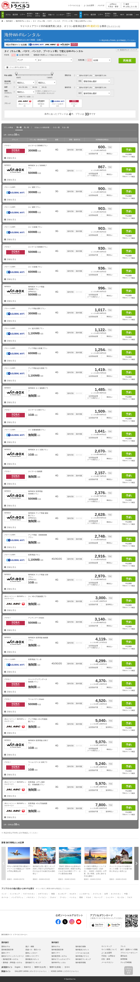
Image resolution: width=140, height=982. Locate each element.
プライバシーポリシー (129, 953)
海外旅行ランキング (83, 959)
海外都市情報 (80, 963)
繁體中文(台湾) (40, 967)
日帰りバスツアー (32, 956)
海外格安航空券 (57, 950)
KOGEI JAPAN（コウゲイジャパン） (65, 971)
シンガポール (84, 894)
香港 (81, 897)
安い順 (19, 127)
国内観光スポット (32, 959)
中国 (126, 894)
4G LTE (21, 87)
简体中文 (27, 967)
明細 (109, 147)
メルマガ (100, 5)
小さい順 (56, 127)
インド (4, 894)
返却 (94, 93)
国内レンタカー (31, 953)
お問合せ (113, 5)
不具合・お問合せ (108, 956)
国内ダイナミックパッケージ (12, 956)
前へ (3, 863)
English (17, 967)
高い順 (26, 127)
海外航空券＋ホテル (59, 956)
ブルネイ (53, 897)
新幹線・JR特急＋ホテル (12, 963)
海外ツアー (55, 953)
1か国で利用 (22, 55)
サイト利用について (109, 949)
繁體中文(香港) (55, 967)
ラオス (129, 897)
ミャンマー (110, 897)
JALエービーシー (24, 103)
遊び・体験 (29, 946)
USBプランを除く (24, 97)
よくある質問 (89, 5)
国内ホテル (5, 946)
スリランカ (97, 894)
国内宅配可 (99, 76)
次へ (136, 863)
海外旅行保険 (80, 946)
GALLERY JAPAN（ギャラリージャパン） (31, 971)
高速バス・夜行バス (33, 950)
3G (33, 87)
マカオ (88, 897)
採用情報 (123, 959)
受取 (94, 81)
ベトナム (72, 897)
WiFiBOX (41, 103)
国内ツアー (5, 953)
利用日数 (81, 60)
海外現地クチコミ (82, 956)
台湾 (106, 894)
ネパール (4, 897)
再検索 (127, 60)
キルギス (72, 894)
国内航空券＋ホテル (10, 959)
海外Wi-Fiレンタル (22, 34)
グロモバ (74, 103)
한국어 (67, 967)
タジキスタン (116, 894)
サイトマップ (106, 946)
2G (43, 87)
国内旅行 (5, 942)
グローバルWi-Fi (57, 103)
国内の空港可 (84, 76)
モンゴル (120, 897)
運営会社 (123, 956)
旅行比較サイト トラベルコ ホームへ (14, 934)
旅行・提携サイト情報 (129, 949)
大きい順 (65, 127)
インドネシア (15, 894)
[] (113, 26)
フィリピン (42, 897)
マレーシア (98, 897)
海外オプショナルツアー (60, 959)
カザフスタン (43, 894)
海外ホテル (55, 946)
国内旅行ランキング (33, 963)
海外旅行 (55, 942)
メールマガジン (107, 962)
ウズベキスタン (29, 894)
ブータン (63, 897)
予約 (128, 149)
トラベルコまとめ (82, 953)
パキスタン (30, 897)
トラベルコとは (74, 5)
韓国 (53, 894)
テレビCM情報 (126, 962)
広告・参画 (105, 959)
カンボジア (62, 894)
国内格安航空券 (7, 950)
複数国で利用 (49, 55)
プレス (123, 946)
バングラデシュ (17, 897)
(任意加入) (8, 93)
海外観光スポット (82, 950)
